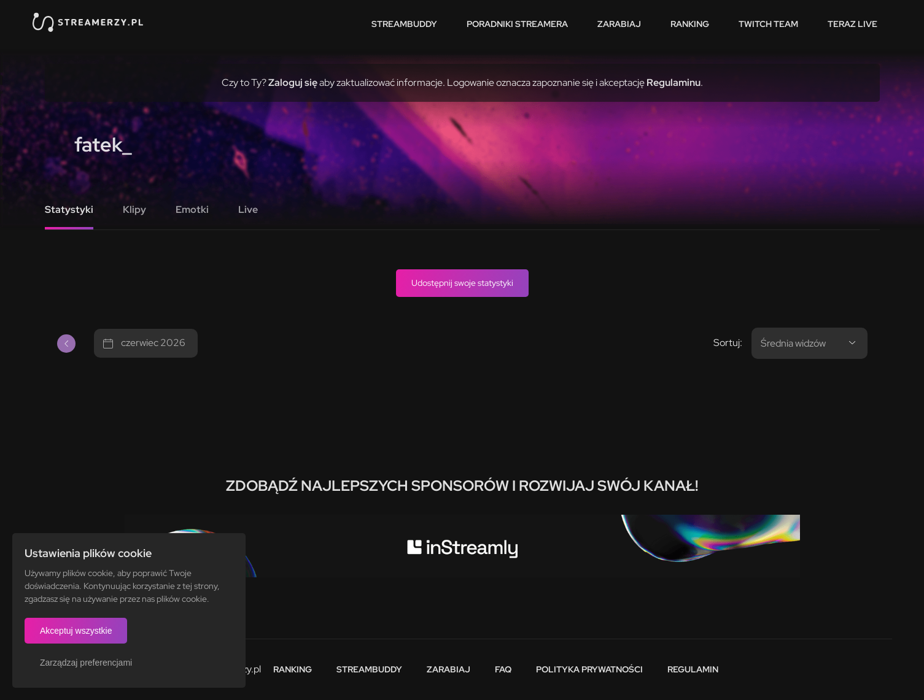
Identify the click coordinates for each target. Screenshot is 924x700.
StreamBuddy (404, 23)
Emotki (192, 209)
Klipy (134, 209)
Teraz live (852, 23)
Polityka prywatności (589, 669)
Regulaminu (673, 82)
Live (248, 209)
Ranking (689, 23)
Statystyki (69, 209)
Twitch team (768, 23)
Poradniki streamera (517, 23)
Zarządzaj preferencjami (86, 662)
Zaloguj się (292, 82)
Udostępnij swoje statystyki (462, 282)
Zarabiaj (619, 23)
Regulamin (692, 669)
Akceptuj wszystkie (76, 631)
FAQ (503, 669)
